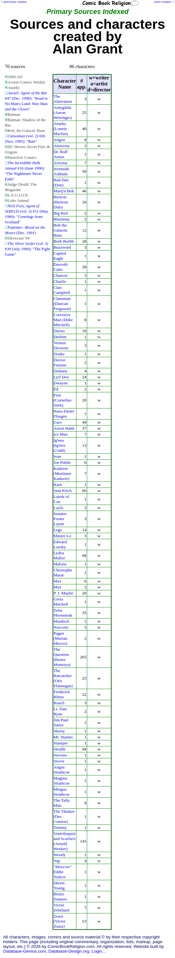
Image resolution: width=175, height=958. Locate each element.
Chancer (61, 275)
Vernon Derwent (61, 345)
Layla (58, 507)
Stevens (60, 755)
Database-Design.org (69, 951)
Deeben (60, 336)
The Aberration (63, 99)
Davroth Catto (61, 267)
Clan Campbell (62, 290)
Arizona (60, 162)
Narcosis (61, 627)
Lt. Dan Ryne (60, 711)
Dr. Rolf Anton (61, 154)
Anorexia (61, 145)
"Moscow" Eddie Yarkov (63, 871)
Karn (58, 484)
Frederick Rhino (62, 694)
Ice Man (61, 434)
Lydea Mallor (59, 555)
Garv (58, 422)
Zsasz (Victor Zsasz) (60, 921)
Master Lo (62, 535)
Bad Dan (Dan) (61, 182)
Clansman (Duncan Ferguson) (62, 303)
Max (58, 581)
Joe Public (62, 462)
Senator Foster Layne (60, 518)
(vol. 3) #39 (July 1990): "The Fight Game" (27, 249)
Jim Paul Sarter (61, 722)
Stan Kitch (63, 490)
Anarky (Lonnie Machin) (61, 128)
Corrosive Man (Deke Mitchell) (63, 319)
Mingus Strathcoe (62, 792)
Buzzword (62, 247)
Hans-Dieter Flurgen (64, 414)
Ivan (57, 456)
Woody (60, 854)
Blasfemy (62, 219)
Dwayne (61, 383)
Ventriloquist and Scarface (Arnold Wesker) (65, 841)
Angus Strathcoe (62, 769)
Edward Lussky (60, 544)
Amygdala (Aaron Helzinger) (63, 112)
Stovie (59, 761)
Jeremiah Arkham (61, 171)
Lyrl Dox (61, 377)
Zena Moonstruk (63, 613)
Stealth (59, 749)
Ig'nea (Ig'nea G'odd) (59, 445)
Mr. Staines (63, 737)
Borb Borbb (64, 241)
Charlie (60, 281)
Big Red (61, 213)
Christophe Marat (63, 572)
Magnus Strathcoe (62, 781)
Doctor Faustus (60, 362)
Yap (57, 860)
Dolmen (60, 371)
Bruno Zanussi (60, 896)
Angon (59, 139)
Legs (58, 529)
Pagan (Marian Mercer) (60, 638)
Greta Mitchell (61, 602)
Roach (59, 702)
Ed (56, 389)
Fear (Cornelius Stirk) (63, 400)
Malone (60, 564)
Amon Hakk (64, 428)
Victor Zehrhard (61, 907)
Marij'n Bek (64, 191)
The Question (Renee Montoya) (62, 657)
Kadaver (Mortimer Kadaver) (62, 473)
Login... (99, 951)
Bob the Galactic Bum (61, 230)
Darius (59, 330)
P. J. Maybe (63, 593)
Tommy (60, 827)
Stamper (61, 743)
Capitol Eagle (60, 256)
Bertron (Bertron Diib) (61, 202)
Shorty (59, 731)
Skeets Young (59, 885)
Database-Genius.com (24, 951)
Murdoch (61, 621)
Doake (59, 353)
